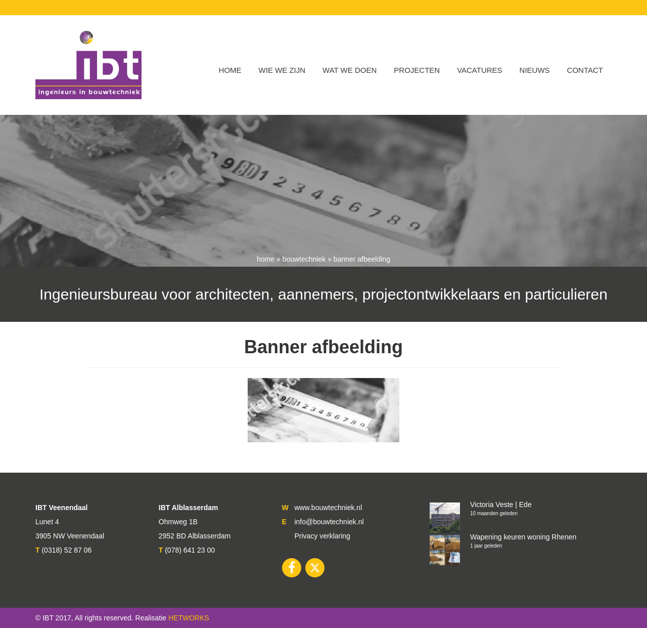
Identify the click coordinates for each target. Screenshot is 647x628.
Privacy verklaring (322, 536)
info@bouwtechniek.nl (328, 522)
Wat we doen (349, 70)
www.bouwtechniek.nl (328, 508)
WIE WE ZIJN (282, 70)
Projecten (417, 70)
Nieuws (535, 70)
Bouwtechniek (304, 259)
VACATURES (479, 70)
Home (230, 70)
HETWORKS (188, 618)
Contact (585, 70)
